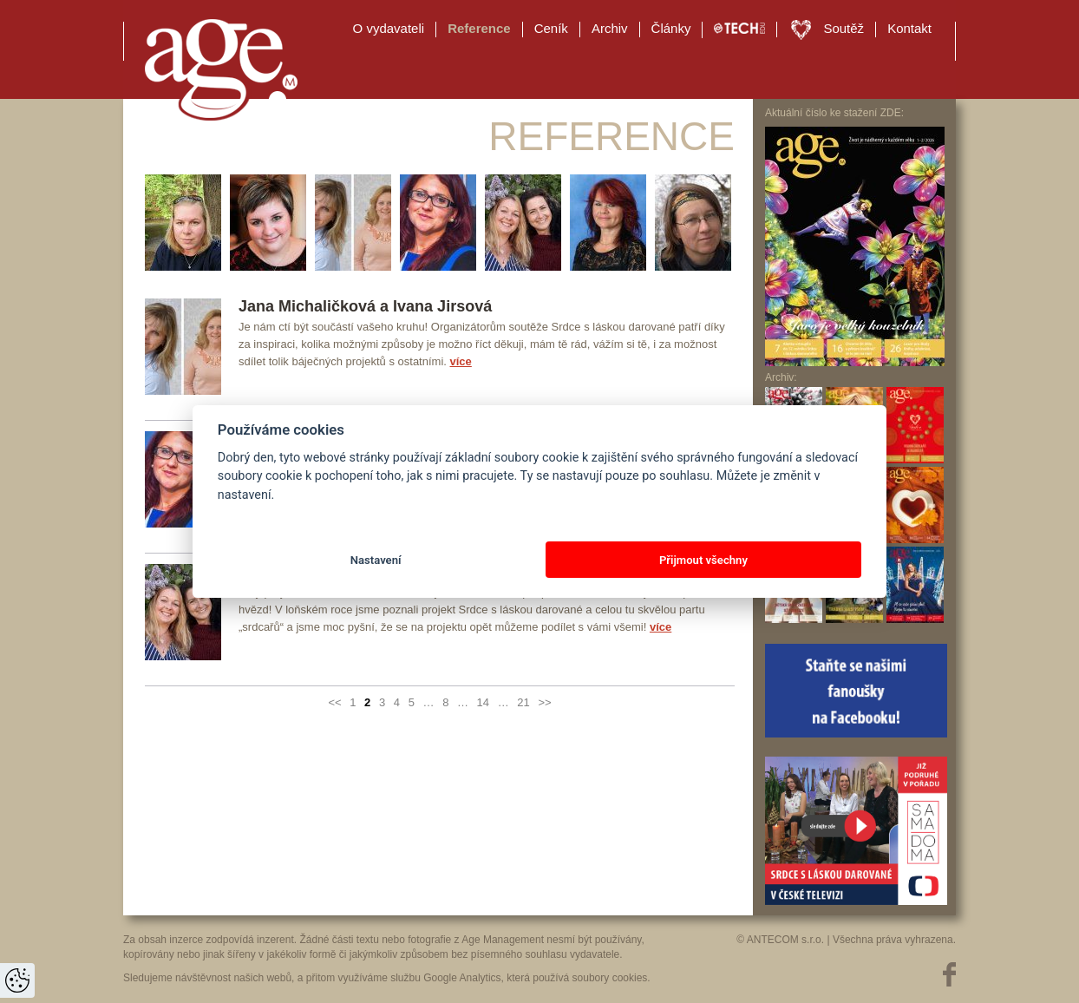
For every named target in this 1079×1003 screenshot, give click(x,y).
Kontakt (909, 28)
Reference (479, 28)
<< (334, 702)
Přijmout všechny (703, 560)
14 (483, 702)
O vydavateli (389, 28)
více (461, 361)
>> (544, 702)
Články (671, 28)
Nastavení (376, 560)
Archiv (610, 28)
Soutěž (843, 28)
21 (523, 702)
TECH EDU (739, 28)
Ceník (551, 28)
